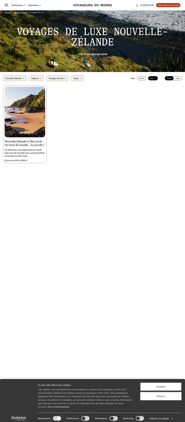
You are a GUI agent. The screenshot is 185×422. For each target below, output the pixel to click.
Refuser (161, 394)
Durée (139, 79)
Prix (151, 79)
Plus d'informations (58, 404)
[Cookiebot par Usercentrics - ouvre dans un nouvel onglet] (18, 416)
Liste (176, 79)
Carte (167, 79)
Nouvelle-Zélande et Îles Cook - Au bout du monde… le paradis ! (25, 145)
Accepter (160, 384)
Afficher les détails (159, 416)
